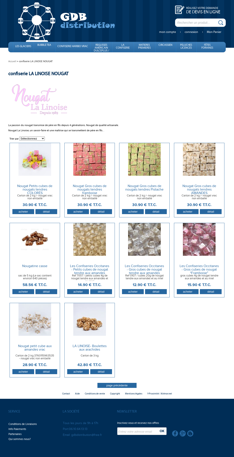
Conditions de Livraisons (22, 424)
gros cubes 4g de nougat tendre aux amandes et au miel (199, 277)
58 (35, 285)
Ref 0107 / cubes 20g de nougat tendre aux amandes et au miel (144, 277)
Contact (66, 393)
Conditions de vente (95, 393)
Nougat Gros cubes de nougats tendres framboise (90, 189)
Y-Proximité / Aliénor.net (159, 393)
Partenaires (15, 434)
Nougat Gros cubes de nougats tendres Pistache (144, 187)
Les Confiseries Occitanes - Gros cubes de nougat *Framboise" (199, 269)
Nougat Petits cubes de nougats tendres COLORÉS (34, 189)
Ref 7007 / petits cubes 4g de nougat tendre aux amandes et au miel (89, 278)
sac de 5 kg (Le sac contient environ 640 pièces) (35, 277)
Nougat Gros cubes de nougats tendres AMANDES (199, 189)
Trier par (14, 138)
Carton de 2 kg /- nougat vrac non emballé (34, 197)
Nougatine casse (34, 266)
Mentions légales (133, 393)
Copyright (115, 393)
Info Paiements (17, 429)
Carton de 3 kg (90, 355)
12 (144, 285)
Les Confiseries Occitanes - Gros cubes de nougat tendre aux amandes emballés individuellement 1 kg (144, 273)
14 (90, 285)
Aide (77, 393)
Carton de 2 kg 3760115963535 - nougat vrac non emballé (34, 357)
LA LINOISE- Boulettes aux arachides (90, 347)
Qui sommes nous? (19, 439)
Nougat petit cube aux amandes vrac (35, 347)
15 (199, 285)
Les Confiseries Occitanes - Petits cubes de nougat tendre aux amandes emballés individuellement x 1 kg (89, 273)
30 (35, 205)
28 (35, 365)
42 (89, 365)
